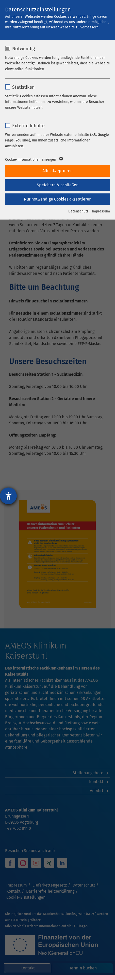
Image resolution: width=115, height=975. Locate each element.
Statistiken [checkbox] (23, 87)
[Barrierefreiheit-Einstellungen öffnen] (8, 495)
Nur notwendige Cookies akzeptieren (57, 199)
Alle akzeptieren (57, 170)
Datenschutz (78, 211)
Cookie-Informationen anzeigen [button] (33, 159)
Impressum (101, 211)
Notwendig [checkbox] (23, 48)
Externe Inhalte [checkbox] (28, 126)
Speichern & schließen (57, 185)
